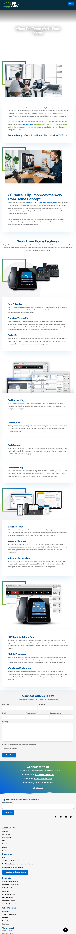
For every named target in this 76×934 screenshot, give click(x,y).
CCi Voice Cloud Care (8, 894)
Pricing (4, 850)
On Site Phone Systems (9, 888)
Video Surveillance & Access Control (13, 904)
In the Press (5, 844)
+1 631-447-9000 (43, 779)
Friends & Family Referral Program (12, 867)
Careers (4, 847)
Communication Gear (8, 900)
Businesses (5, 911)
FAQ (3, 841)
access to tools (28, 124)
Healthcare (5, 924)
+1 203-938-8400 (44, 774)
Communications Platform (10, 881)
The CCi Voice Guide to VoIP (10, 861)
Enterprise (5, 917)
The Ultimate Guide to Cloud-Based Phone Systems (17, 864)
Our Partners (6, 834)
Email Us (38, 788)
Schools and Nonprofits (9, 914)
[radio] (37, 748)
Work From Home (7, 897)
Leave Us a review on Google (15, 872)
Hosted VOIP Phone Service (10, 884)
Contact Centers (7, 921)
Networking (5, 891)
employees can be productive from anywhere (41, 202)
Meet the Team (6, 837)
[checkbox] (37, 748)
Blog (3, 857)
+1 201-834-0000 (44, 783)
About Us (5, 831)
